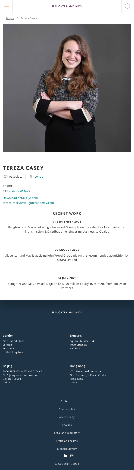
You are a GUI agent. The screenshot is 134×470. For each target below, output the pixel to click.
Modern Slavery (67, 448)
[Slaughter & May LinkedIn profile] (65, 456)
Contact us (67, 401)
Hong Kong (77, 366)
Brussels (76, 336)
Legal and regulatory (67, 433)
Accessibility (67, 417)
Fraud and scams (67, 440)
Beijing (7, 366)
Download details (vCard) (20, 198)
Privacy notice (67, 409)
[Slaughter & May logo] (67, 6)
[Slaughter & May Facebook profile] (71, 456)
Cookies (67, 425)
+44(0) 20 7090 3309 (16, 191)
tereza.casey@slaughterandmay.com (28, 203)
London (40, 176)
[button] (6, 6)
